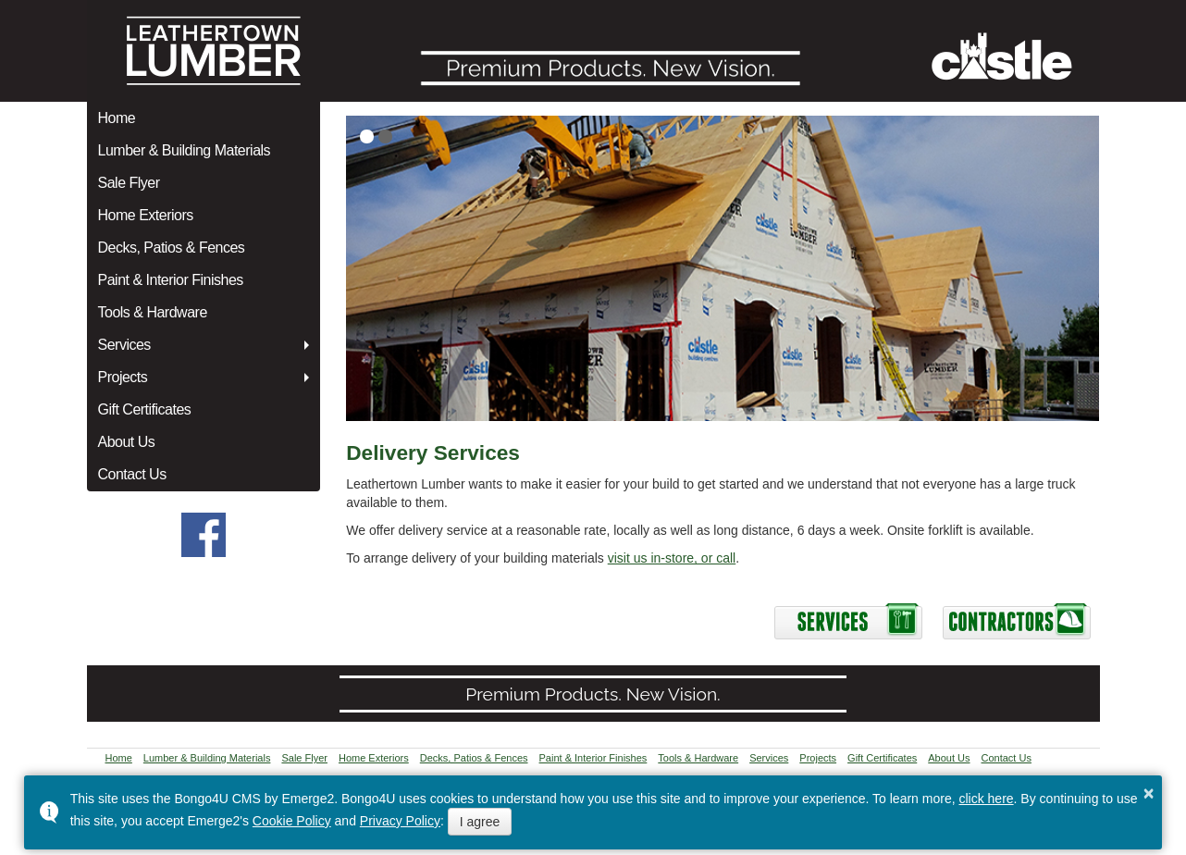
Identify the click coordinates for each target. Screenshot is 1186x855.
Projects (123, 377)
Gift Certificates (144, 409)
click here (985, 798)
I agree (480, 821)
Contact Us (132, 474)
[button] (367, 136)
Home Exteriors (145, 215)
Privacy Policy (400, 820)
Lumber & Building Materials (184, 150)
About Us (126, 442)
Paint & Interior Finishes (170, 280)
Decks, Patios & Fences (171, 247)
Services (124, 345)
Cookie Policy (292, 820)
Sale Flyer (129, 183)
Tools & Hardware (152, 312)
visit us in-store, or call (671, 558)
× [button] (1149, 793)
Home (117, 118)
